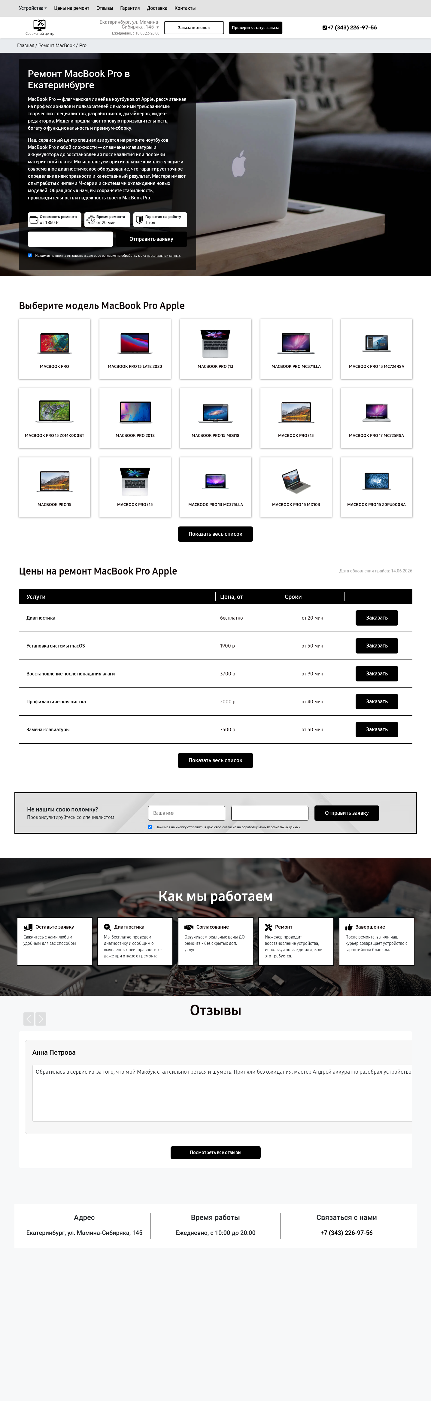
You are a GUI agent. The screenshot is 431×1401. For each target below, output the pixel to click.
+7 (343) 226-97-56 (346, 1232)
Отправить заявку (151, 239)
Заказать (377, 617)
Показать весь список (215, 534)
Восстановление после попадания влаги (70, 674)
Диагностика (40, 618)
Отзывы (104, 8)
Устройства (31, 8)
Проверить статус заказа (255, 27)
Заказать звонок (194, 27)
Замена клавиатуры (48, 729)
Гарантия (130, 8)
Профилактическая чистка (56, 702)
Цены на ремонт (71, 8)
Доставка (157, 8)
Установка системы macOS (55, 646)
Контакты (185, 8)
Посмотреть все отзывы (215, 1152)
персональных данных (163, 256)
